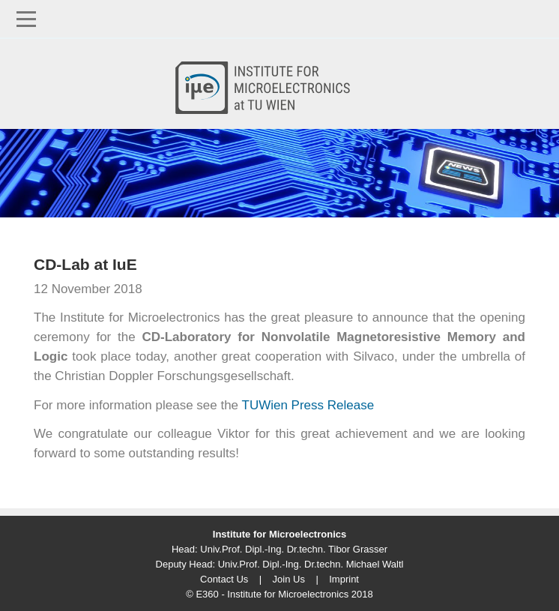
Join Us (289, 579)
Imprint (344, 579)
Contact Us (224, 579)
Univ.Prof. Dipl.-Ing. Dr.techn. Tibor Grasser (293, 549)
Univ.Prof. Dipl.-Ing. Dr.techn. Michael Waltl (311, 564)
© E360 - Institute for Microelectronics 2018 (279, 594)
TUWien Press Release (308, 405)
